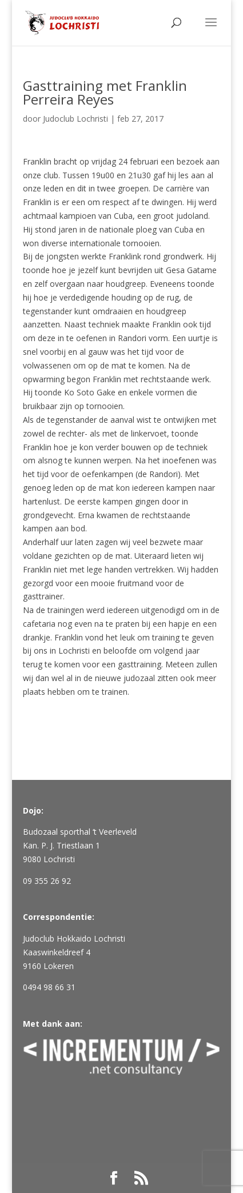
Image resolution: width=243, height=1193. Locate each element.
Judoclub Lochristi (75, 118)
